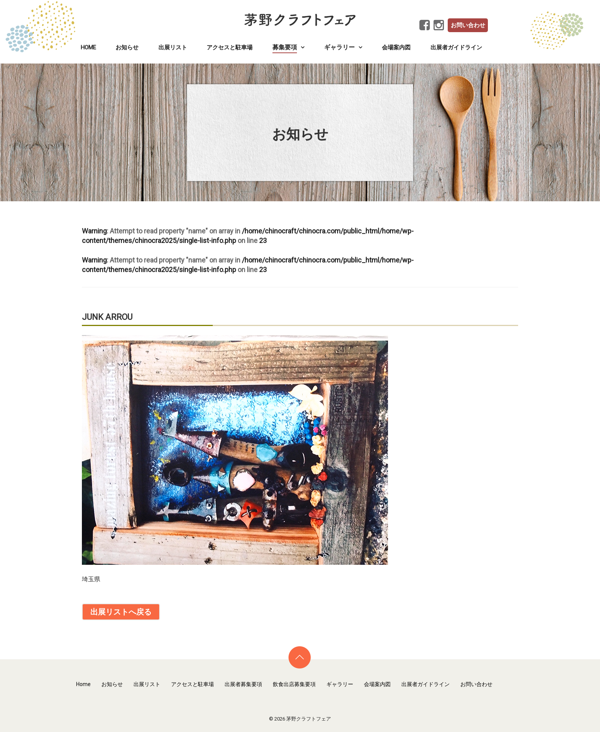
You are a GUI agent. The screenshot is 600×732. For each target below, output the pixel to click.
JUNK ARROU (107, 317)
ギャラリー (339, 684)
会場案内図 (396, 47)
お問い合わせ (468, 25)
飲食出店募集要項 (294, 684)
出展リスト (172, 47)
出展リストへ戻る (121, 611)
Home (88, 47)
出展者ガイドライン (456, 47)
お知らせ (127, 47)
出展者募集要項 (243, 684)
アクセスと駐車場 (230, 47)
